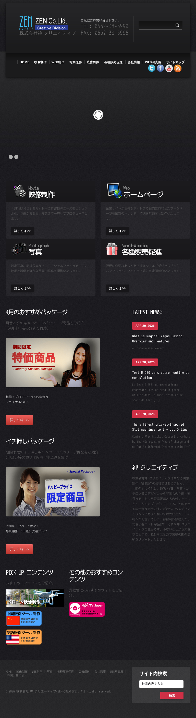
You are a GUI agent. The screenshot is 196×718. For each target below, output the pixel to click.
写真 (50, 672)
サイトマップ (175, 62)
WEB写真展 (153, 62)
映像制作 (40, 62)
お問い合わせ (15, 675)
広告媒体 (93, 62)
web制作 (58, 62)
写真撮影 (75, 62)
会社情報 (134, 62)
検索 (172, 695)
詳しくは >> (22, 231)
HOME (24, 62)
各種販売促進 (113, 62)
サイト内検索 (153, 673)
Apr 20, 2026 (145, 326)
